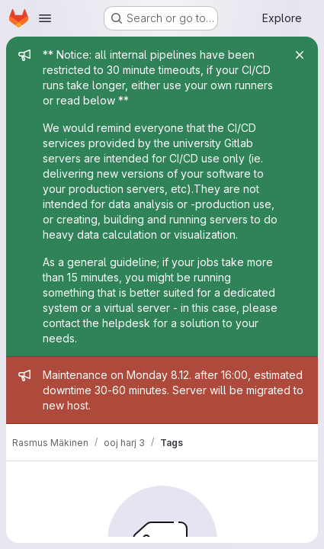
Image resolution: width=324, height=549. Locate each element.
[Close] (299, 55)
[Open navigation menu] (45, 18)
